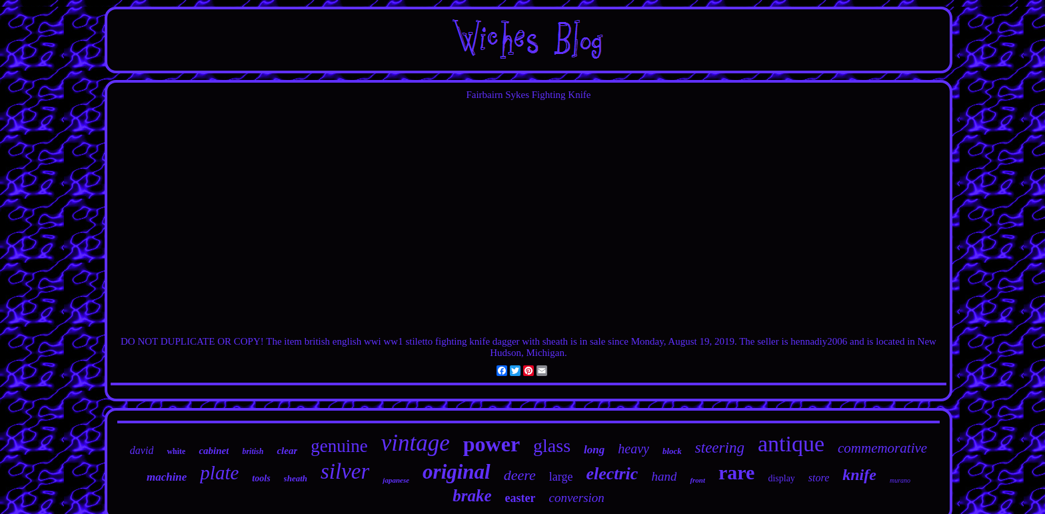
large (561, 476)
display (781, 478)
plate (219, 472)
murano (900, 480)
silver (345, 471)
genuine (339, 446)
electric (612, 473)
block (672, 451)
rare (736, 472)
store (818, 477)
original (457, 471)
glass (551, 445)
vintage (415, 443)
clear (287, 450)
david (142, 450)
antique (791, 443)
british (252, 451)
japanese (396, 480)
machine (167, 477)
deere (520, 475)
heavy (633, 448)
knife (859, 474)
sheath (295, 478)
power (491, 444)
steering (719, 447)
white (176, 451)
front (697, 480)
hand (663, 476)
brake (472, 496)
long (594, 449)
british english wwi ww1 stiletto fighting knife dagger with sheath (436, 341)
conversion (576, 498)
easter (520, 498)
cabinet (214, 450)
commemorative (882, 448)
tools (261, 478)
